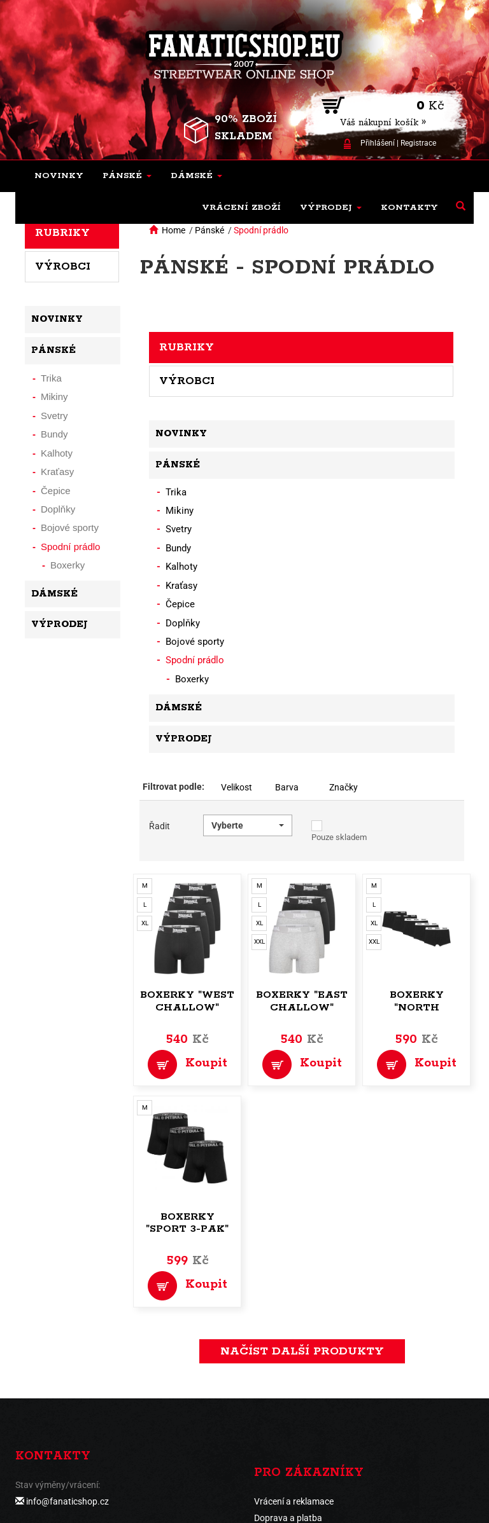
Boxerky (192, 679)
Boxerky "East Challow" (302, 1001)
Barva (287, 787)
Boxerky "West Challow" (187, 1001)
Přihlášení (377, 143)
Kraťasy (181, 585)
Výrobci (187, 381)
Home (173, 230)
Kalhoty (181, 566)
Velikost (236, 787)
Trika (176, 492)
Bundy (178, 548)
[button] (127, 176)
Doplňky (183, 623)
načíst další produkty (302, 1351)
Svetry (179, 529)
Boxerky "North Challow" (416, 1007)
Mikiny (180, 510)
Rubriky (186, 347)
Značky (343, 787)
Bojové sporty (195, 641)
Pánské (209, 230)
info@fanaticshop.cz (67, 1501)
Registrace (418, 143)
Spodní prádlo (261, 230)
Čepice (180, 604)
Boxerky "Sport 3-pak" (187, 1223)
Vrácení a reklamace (294, 1501)
